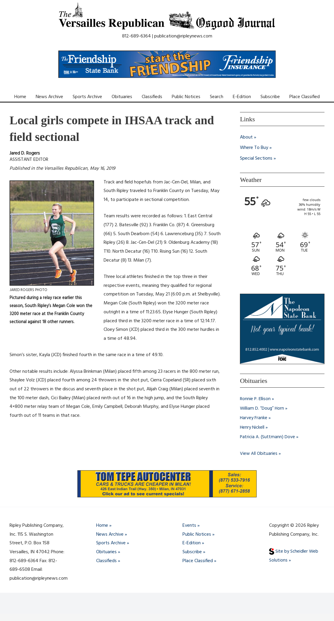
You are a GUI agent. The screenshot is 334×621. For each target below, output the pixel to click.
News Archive (49, 97)
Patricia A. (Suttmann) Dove (268, 437)
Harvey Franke (254, 418)
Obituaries (122, 97)
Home (20, 97)
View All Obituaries (259, 454)
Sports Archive (87, 97)
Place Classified (304, 97)
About (246, 137)
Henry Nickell (252, 427)
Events (189, 525)
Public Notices (186, 97)
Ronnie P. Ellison (255, 399)
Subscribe (270, 97)
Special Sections (256, 159)
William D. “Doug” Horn (262, 408)
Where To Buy (254, 148)
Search (216, 97)
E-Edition (242, 97)
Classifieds (152, 97)
